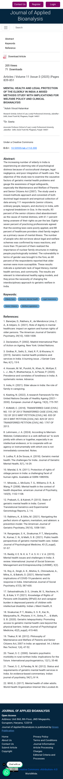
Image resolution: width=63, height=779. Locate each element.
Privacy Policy (40, 736)
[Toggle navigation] (6, 27)
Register (36, 4)
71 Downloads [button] (13, 69)
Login (53, 4)
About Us (7, 740)
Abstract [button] (9, 39)
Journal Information (44, 743)
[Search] (37, 27)
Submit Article (9, 747)
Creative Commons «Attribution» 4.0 (37, 769)
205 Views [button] (11, 65)
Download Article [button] (14, 57)
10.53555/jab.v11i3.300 (24, 148)
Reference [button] (10, 48)
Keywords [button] (10, 43)
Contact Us (20, 4)
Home (5, 736)
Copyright (7, 751)
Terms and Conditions (45, 740)
